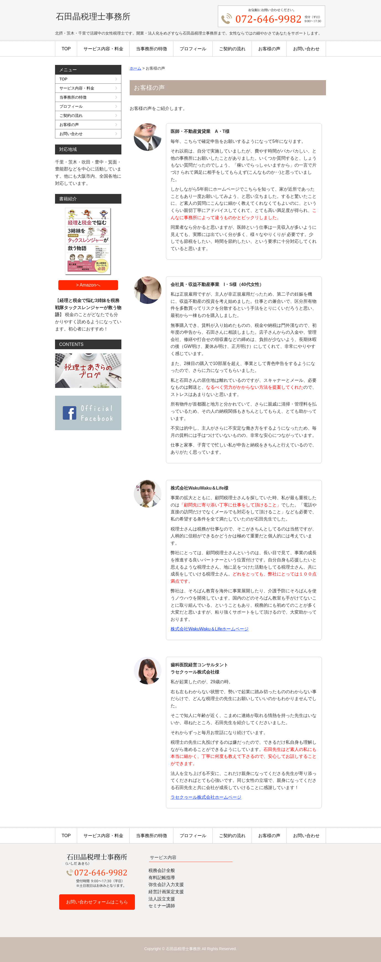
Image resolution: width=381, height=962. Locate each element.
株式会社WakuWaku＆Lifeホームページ (210, 629)
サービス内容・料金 (103, 48)
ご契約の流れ (232, 48)
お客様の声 (269, 48)
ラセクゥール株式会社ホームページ (206, 797)
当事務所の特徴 (151, 48)
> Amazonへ (88, 285)
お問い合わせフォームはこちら (97, 902)
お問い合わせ (306, 48)
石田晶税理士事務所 (93, 16)
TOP (66, 48)
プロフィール (193, 48)
